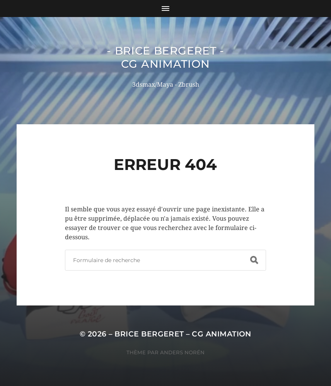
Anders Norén (182, 352)
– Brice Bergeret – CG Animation (180, 333)
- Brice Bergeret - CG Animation (165, 57)
